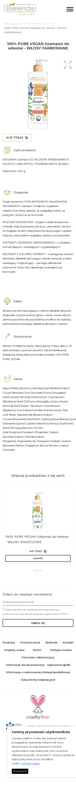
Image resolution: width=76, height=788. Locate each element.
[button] (67, 64)
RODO (64, 614)
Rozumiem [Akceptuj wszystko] (20, 771)
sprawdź (38, 558)
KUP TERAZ (17, 137)
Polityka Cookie (30, 763)
